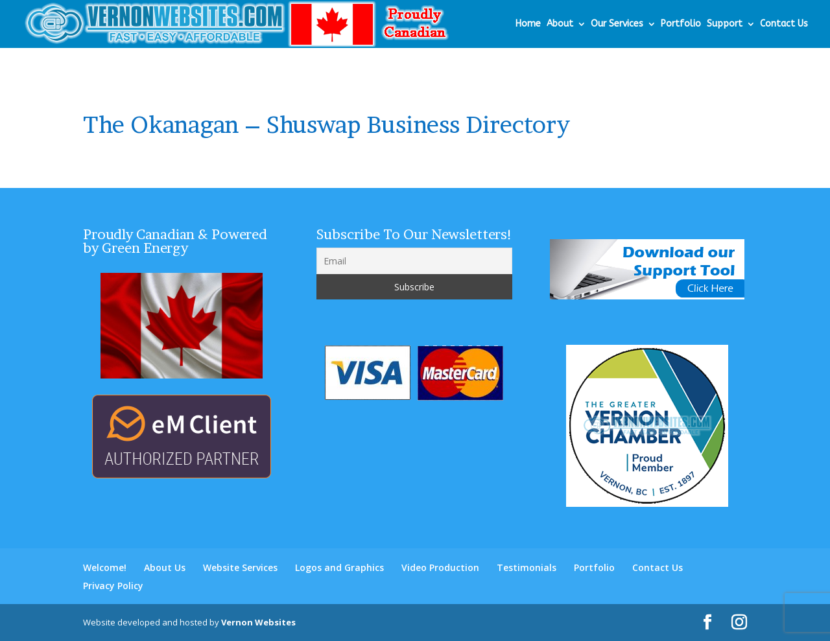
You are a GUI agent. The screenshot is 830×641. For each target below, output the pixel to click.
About (560, 24)
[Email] (414, 261)
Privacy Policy (113, 585)
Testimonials (526, 567)
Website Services (240, 567)
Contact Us (784, 24)
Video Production (440, 567)
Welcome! (104, 567)
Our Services (617, 24)
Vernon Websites (258, 622)
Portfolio (681, 24)
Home (528, 24)
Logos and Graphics (339, 567)
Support (724, 24)
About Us (164, 567)
